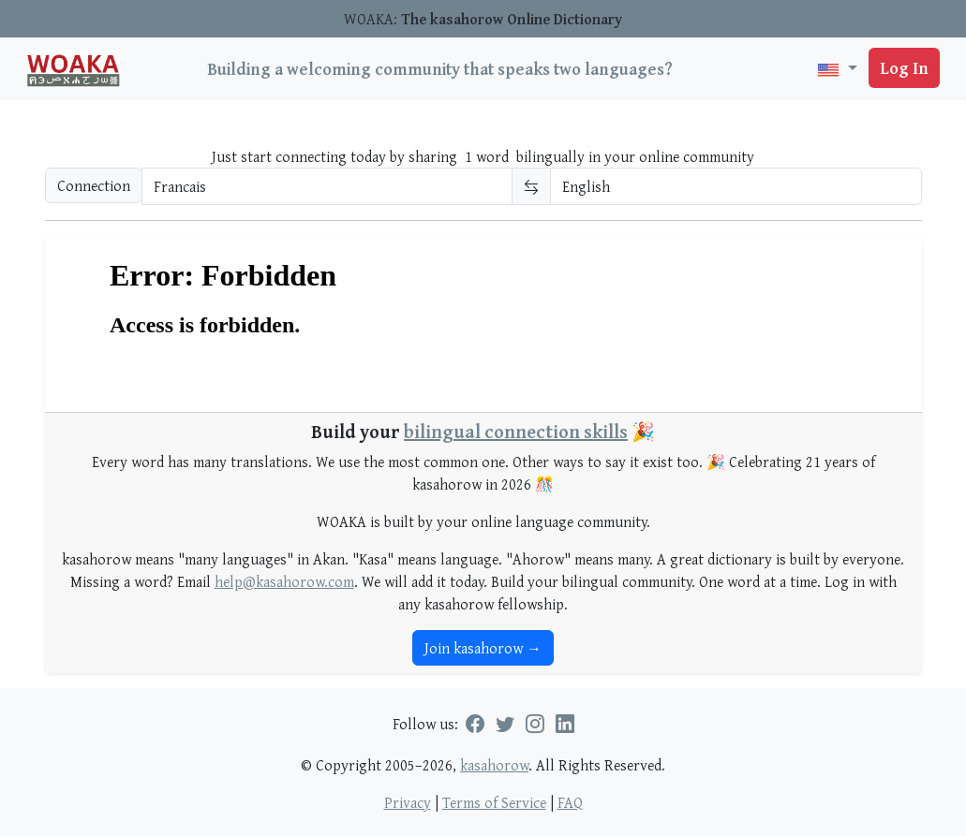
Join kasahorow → (483, 648)
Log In (904, 68)
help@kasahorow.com (284, 581)
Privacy (407, 802)
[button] (837, 68)
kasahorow (494, 765)
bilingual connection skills (516, 431)
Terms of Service (494, 802)
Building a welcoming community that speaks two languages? (440, 68)
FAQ (570, 802)
